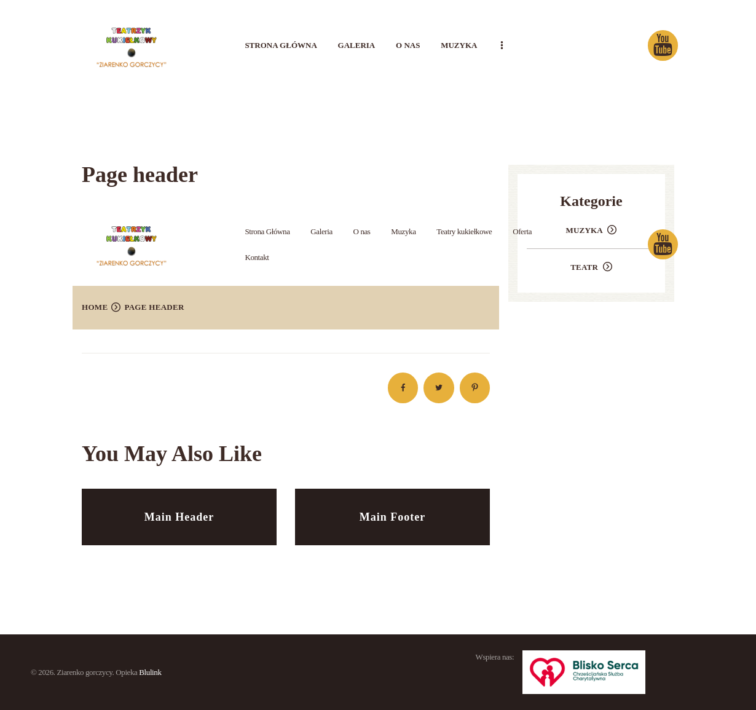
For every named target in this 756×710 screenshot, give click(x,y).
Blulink (150, 672)
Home (95, 307)
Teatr (584, 267)
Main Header (179, 517)
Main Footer (392, 517)
